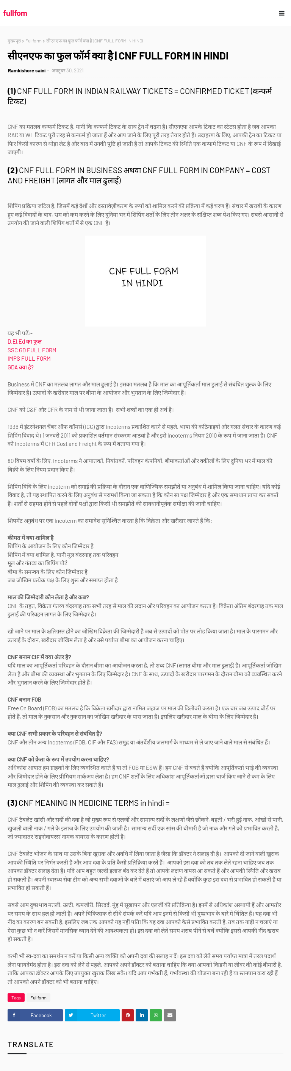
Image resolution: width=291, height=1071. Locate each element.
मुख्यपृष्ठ (14, 40)
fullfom (15, 12)
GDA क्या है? (21, 367)
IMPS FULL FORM (29, 358)
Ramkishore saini (26, 70)
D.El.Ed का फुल (25, 341)
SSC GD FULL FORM (33, 350)
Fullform (33, 40)
